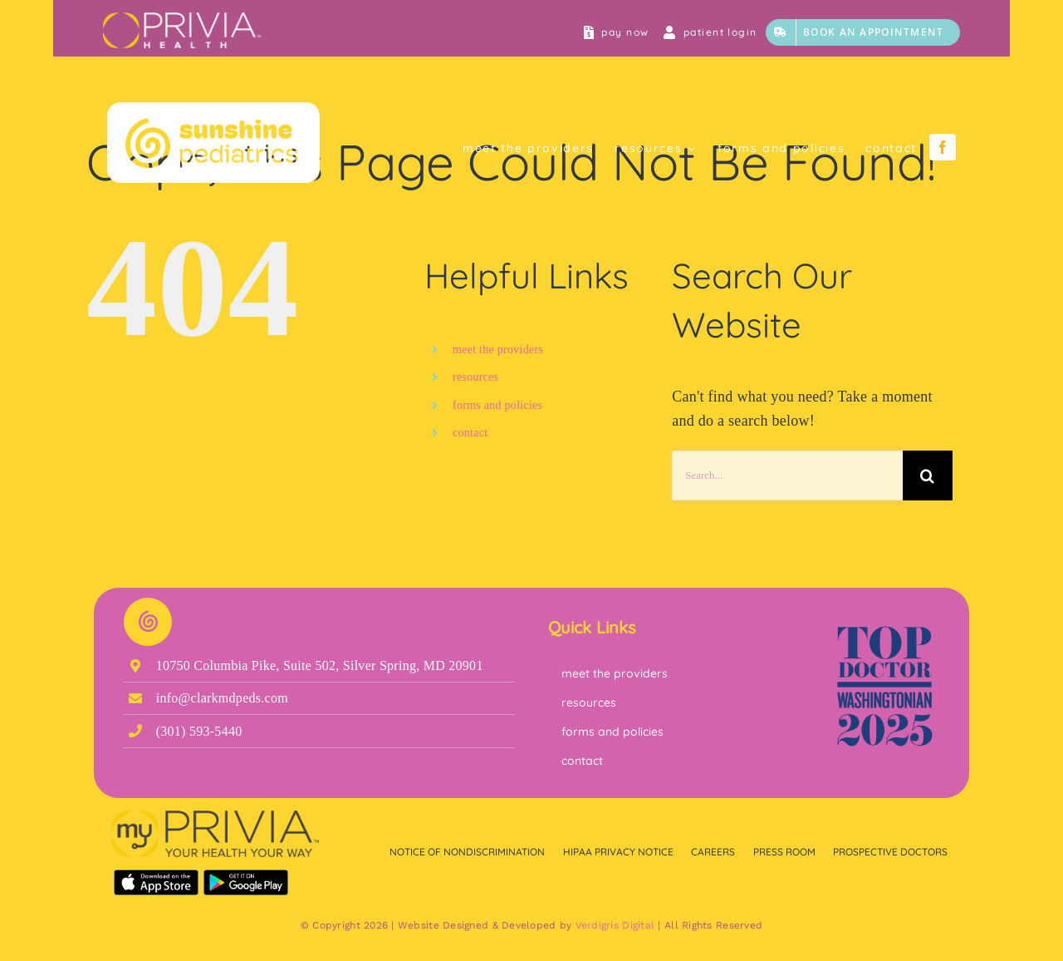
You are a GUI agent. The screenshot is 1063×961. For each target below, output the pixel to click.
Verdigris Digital (615, 925)
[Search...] (787, 475)
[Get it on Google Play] (245, 877)
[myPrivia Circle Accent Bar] (182, 20)
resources (475, 377)
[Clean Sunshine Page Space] (213, 109)
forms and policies (497, 405)
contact (470, 432)
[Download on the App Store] (156, 877)
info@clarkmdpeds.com (222, 698)
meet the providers (498, 349)
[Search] (928, 475)
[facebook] (942, 147)
